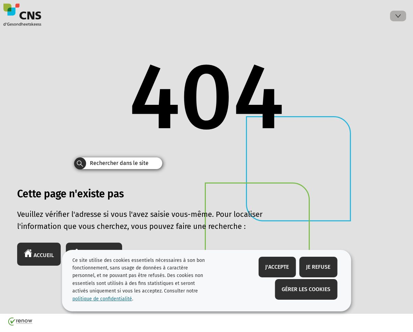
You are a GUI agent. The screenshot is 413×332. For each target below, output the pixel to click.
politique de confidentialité (102, 299)
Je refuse (318, 267)
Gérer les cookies (306, 289)
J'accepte (277, 267)
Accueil (39, 253)
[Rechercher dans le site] (80, 163)
